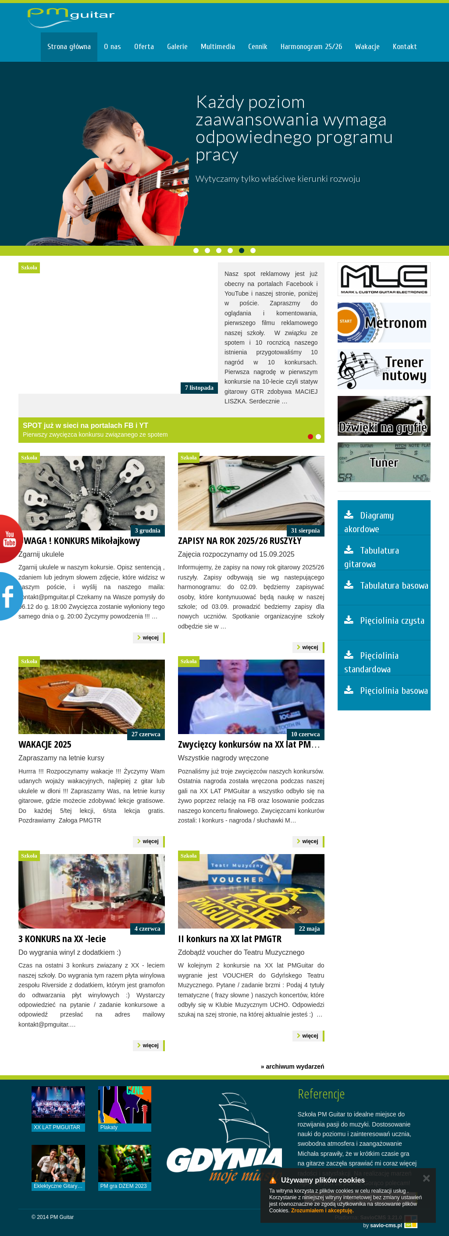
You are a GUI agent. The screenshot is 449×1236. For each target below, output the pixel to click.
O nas (112, 46)
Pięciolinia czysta (384, 620)
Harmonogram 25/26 (311, 46)
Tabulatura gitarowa (371, 557)
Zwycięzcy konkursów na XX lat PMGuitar (256, 743)
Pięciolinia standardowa (371, 662)
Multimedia (218, 46)
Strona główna (69, 46)
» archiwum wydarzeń (292, 1066)
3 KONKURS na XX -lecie (62, 938)
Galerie (177, 46)
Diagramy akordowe (369, 522)
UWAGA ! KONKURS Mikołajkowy (79, 540)
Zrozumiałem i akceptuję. (322, 1211)
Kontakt (405, 46)
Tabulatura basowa (386, 585)
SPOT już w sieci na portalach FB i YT (85, 425)
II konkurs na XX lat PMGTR (230, 938)
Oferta (144, 46)
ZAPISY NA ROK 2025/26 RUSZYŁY (240, 540)
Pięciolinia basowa (386, 690)
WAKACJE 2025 (44, 743)
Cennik (257, 46)
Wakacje (367, 46)
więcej (147, 638)
